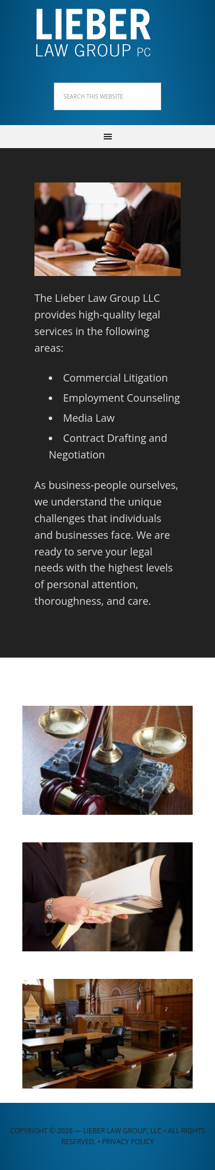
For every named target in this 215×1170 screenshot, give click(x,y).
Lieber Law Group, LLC (107, 28)
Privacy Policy (128, 1141)
